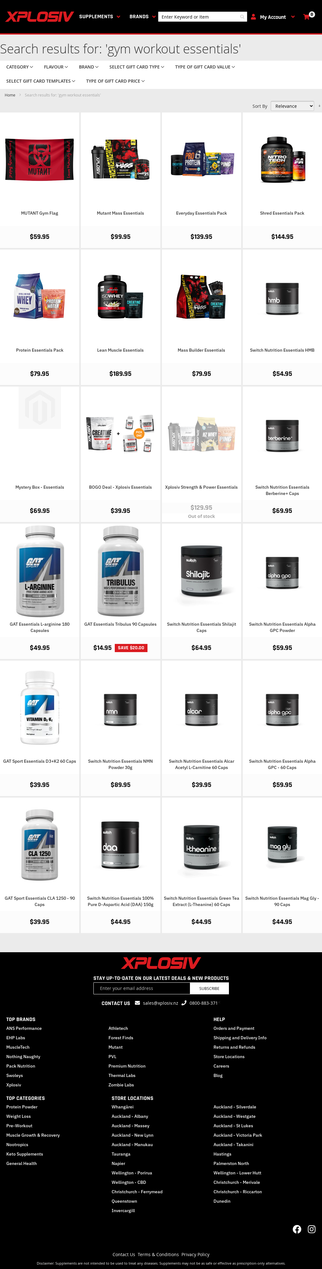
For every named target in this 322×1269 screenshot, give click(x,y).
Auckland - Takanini (233, 1144)
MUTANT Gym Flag (39, 213)
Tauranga (121, 1154)
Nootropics (17, 1144)
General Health (21, 1163)
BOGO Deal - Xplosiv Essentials (120, 487)
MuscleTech (18, 1047)
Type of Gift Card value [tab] (202, 67)
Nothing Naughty (23, 1056)
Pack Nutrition (20, 1066)
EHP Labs (15, 1038)
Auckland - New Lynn (132, 1135)
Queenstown (124, 1201)
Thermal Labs (122, 1075)
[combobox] (202, 17)
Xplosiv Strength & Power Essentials (201, 487)
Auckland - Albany (130, 1116)
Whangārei (123, 1107)
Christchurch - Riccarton (238, 1192)
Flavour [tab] (54, 67)
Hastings (222, 1154)
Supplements (96, 16)
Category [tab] (17, 67)
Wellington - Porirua (132, 1173)
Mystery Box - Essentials (39, 487)
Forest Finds (120, 1038)
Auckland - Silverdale (235, 1107)
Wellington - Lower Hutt (237, 1173)
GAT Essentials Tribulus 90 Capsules (120, 624)
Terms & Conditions (158, 1254)
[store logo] (41, 16)
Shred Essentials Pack (282, 213)
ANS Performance (24, 1028)
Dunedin (222, 1201)
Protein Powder (21, 1107)
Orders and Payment (234, 1028)
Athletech (118, 1028)
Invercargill (123, 1210)
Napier (118, 1163)
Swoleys (14, 1075)
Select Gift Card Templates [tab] (38, 81)
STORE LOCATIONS (132, 1098)
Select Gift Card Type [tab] (134, 67)
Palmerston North (231, 1163)
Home (10, 94)
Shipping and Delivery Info (240, 1038)
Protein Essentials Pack (40, 350)
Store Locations (229, 1056)
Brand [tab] (86, 67)
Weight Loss (18, 1116)
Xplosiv (13, 1085)
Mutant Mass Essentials (120, 213)
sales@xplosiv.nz (160, 1003)
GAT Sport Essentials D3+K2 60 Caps (39, 761)
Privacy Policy (195, 1254)
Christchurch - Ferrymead (137, 1192)
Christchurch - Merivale (237, 1182)
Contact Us (124, 1254)
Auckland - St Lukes (233, 1126)
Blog (218, 1075)
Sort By (260, 106)
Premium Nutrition (127, 1066)
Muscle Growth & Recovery (33, 1135)
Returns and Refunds (234, 1047)
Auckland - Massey (130, 1126)
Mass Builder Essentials (201, 350)
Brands (139, 16)
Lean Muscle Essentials (120, 350)
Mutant (115, 1047)
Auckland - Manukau (132, 1144)
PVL (112, 1056)
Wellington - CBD (129, 1182)
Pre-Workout (19, 1126)
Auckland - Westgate (235, 1116)
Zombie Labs (121, 1085)
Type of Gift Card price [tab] (113, 81)
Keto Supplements (24, 1154)
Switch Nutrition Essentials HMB (282, 350)
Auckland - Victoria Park (238, 1135)
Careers (221, 1066)
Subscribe (209, 988)
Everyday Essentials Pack (201, 213)
